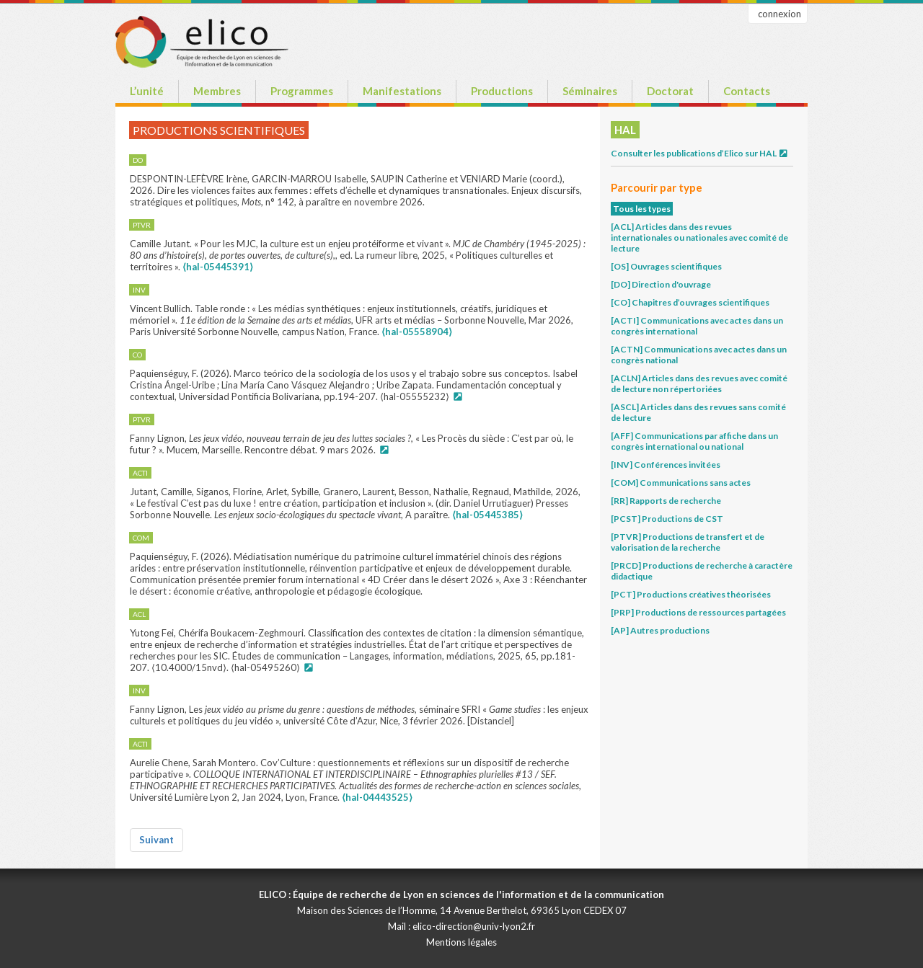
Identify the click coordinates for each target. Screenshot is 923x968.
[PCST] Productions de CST (667, 518)
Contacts (746, 90)
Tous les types (642, 208)
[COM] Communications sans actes (681, 482)
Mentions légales (461, 942)
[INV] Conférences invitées (665, 464)
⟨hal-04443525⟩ (377, 797)
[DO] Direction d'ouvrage (661, 284)
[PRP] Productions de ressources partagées (698, 612)
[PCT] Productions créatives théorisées (691, 594)
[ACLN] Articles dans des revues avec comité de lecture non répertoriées (699, 383)
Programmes (301, 90)
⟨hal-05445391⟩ (217, 266)
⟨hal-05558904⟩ (416, 331)
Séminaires (589, 90)
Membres (217, 90)
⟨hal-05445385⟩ (487, 514)
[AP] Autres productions (660, 630)
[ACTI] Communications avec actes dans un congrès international (697, 326)
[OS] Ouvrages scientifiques (666, 266)
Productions (502, 90)
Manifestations (402, 90)
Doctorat (670, 90)
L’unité (147, 90)
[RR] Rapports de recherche (666, 500)
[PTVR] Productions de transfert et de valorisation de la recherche (687, 542)
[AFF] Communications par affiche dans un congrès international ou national (694, 441)
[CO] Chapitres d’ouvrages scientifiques (690, 302)
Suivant (156, 839)
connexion (779, 13)
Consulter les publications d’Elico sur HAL (700, 153)
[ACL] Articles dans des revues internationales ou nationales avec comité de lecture (699, 237)
